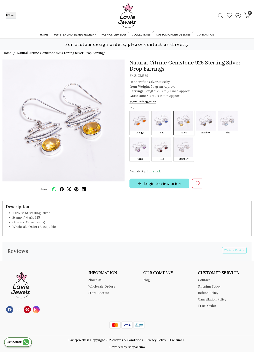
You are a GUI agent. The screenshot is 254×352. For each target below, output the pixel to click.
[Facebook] (10, 309)
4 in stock (154, 171)
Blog (146, 280)
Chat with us (18, 342)
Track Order (207, 306)
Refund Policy (208, 293)
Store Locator (98, 293)
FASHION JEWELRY (115, 34)
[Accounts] (238, 15)
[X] (19, 309)
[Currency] (11, 15)
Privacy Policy (155, 340)
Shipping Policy (209, 286)
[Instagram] (37, 309)
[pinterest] (76, 189)
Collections (142, 34)
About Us (94, 280)
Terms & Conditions (128, 340)
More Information (142, 102)
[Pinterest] (28, 309)
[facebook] (61, 189)
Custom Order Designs (174, 34)
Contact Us (205, 34)
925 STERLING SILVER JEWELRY (76, 34)
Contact (204, 280)
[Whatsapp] (54, 189)
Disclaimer (176, 340)
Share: (44, 189)
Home (44, 34)
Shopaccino (136, 347)
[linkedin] (84, 189)
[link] (220, 15)
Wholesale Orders (101, 286)
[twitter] (69, 189)
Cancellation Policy (212, 299)
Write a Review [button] (234, 250)
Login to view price (159, 183)
